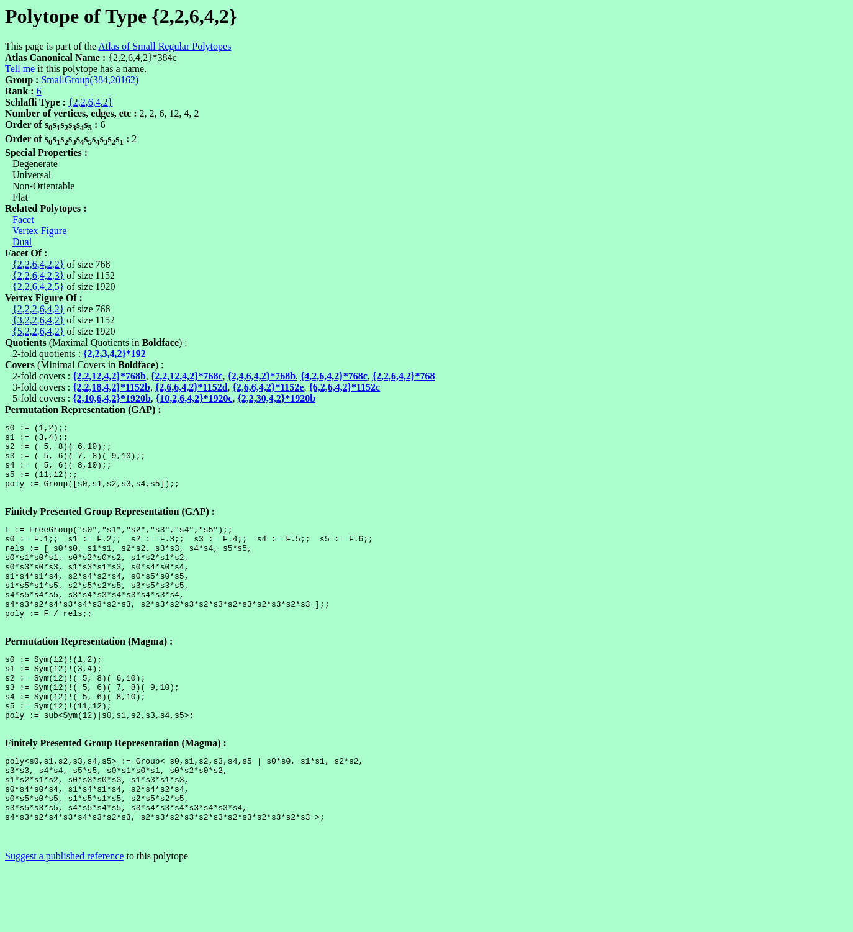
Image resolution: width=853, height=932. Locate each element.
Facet (23, 219)
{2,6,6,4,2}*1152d (191, 387)
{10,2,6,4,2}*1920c (194, 398)
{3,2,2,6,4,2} (38, 320)
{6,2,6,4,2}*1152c (344, 387)
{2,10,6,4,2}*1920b (112, 398)
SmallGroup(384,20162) (89, 80)
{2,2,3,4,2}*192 (114, 353)
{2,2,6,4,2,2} (38, 264)
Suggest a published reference (64, 921)
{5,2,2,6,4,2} (38, 331)
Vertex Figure (39, 230)
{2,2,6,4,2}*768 (403, 376)
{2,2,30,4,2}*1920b (277, 398)
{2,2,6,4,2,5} (38, 286)
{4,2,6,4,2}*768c (334, 376)
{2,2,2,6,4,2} (38, 309)
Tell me (20, 68)
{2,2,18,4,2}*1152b (111, 387)
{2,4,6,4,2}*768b (262, 376)
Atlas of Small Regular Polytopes (164, 46)
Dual (22, 242)
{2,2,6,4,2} (90, 102)
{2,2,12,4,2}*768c (187, 376)
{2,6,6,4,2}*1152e (268, 387)
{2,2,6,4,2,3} (38, 275)
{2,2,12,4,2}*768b (109, 376)
